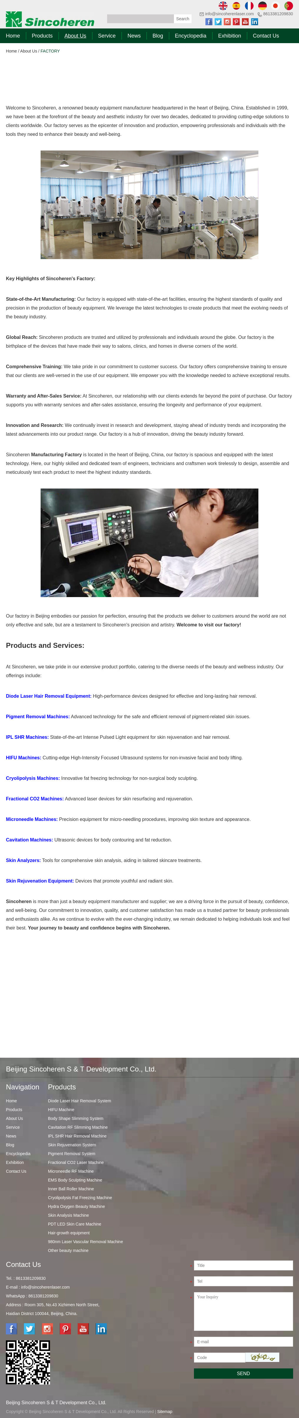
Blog (157, 36)
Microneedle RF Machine (71, 1171)
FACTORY (50, 51)
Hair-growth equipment (69, 1233)
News (134, 36)
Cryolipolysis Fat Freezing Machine (80, 1197)
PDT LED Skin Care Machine (74, 1224)
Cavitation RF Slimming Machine (78, 1127)
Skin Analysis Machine (68, 1215)
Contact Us (266, 36)
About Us (75, 36)
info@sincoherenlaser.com (229, 13)
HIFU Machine (61, 1109)
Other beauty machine (68, 1250)
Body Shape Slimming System (75, 1118)
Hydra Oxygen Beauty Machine (76, 1206)
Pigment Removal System (71, 1153)
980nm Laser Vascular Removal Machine (85, 1241)
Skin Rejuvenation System (72, 1144)
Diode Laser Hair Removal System (79, 1100)
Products (42, 36)
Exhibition (229, 36)
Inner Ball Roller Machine (71, 1189)
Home (13, 36)
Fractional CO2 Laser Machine (76, 1162)
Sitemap (164, 1411)
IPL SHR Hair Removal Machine (77, 1136)
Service (107, 36)
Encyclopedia (190, 36)
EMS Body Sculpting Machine (75, 1180)
